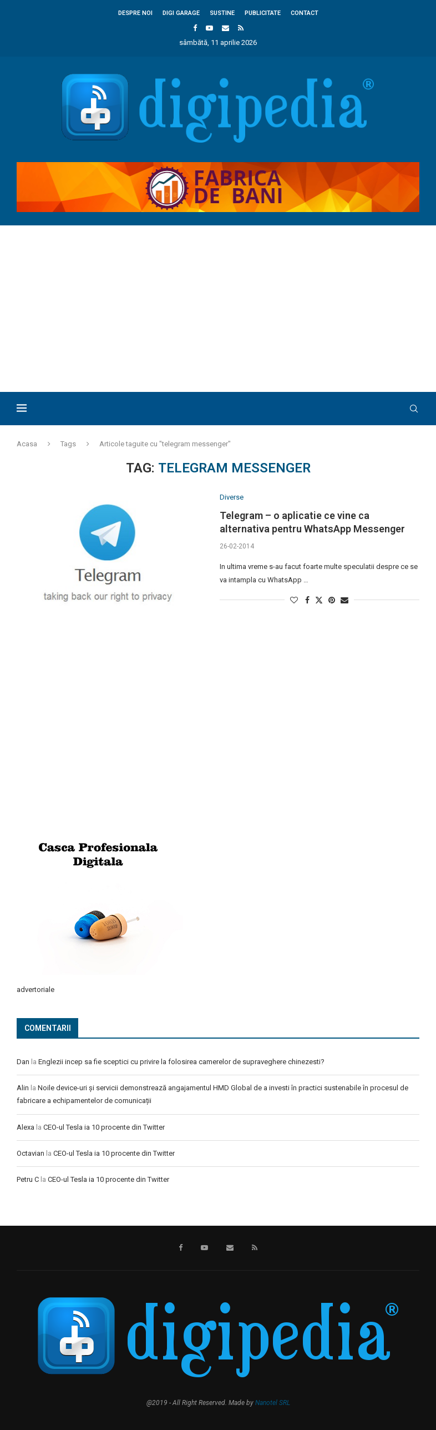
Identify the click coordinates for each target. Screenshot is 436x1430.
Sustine (222, 13)
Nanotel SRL (272, 1403)
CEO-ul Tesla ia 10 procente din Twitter (104, 1127)
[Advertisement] (218, 308)
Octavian (30, 1153)
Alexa (25, 1127)
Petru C (28, 1179)
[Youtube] (209, 28)
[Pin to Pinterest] (331, 600)
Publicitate (263, 13)
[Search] (413, 408)
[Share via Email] (344, 600)
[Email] (225, 28)
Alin (23, 1088)
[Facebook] (195, 28)
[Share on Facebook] (307, 600)
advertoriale (35, 989)
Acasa (27, 444)
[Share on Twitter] (319, 600)
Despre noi (135, 13)
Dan (23, 1062)
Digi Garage (181, 13)
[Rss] (241, 28)
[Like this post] (294, 600)
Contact (304, 13)
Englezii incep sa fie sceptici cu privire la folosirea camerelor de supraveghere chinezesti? (181, 1062)
